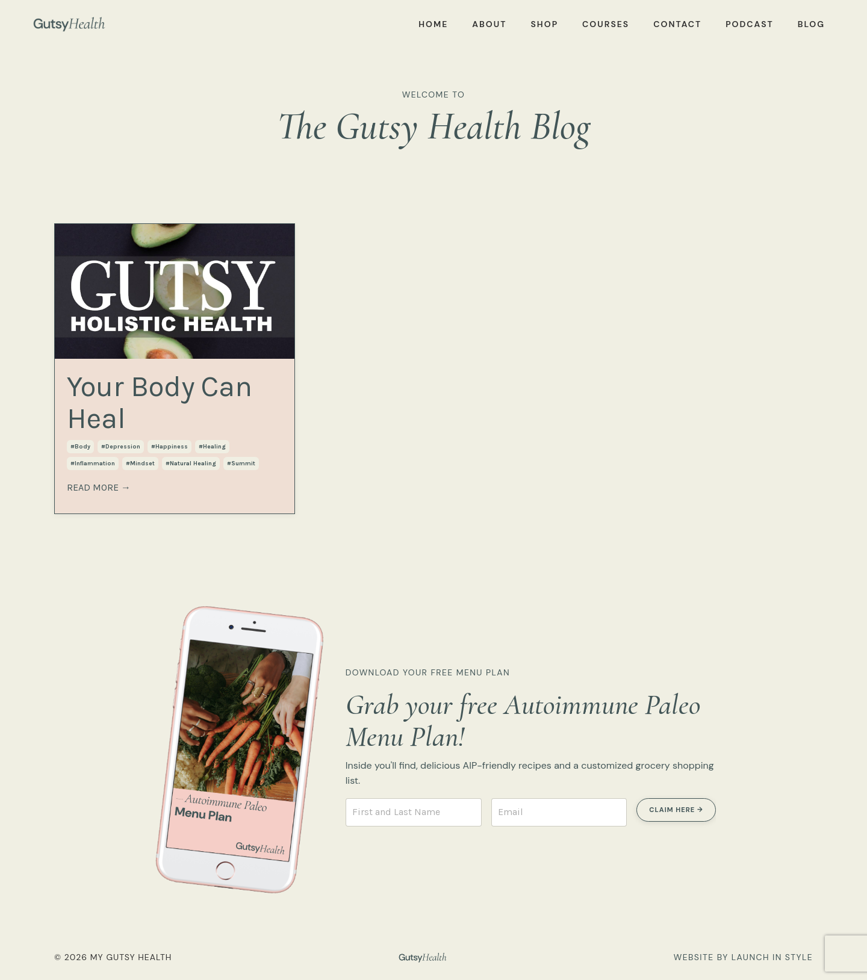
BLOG (811, 24)
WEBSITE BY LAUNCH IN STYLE (743, 957)
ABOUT (489, 24)
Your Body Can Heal (159, 403)
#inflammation (92, 463)
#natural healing (191, 463)
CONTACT (677, 24)
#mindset (140, 463)
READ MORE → (99, 487)
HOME (433, 24)
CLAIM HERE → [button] (676, 809)
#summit (241, 463)
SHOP (544, 24)
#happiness (169, 446)
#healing (212, 446)
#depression (120, 446)
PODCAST (750, 24)
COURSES (605, 24)
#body (80, 446)
